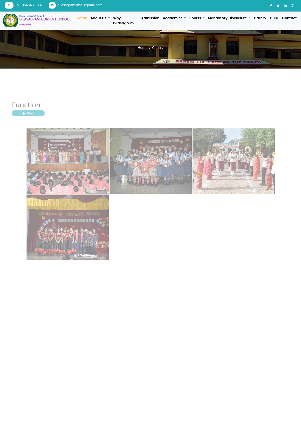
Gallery (260, 18)
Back (28, 114)
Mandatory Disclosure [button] (228, 18)
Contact (289, 18)
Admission (150, 18)
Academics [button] (173, 18)
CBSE (274, 18)
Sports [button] (195, 18)
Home (82, 18)
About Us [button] (98, 18)
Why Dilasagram (123, 21)
